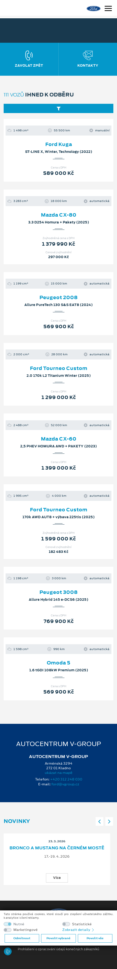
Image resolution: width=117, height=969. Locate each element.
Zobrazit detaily (78, 929)
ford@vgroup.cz (65, 784)
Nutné (18, 924)
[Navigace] (108, 9)
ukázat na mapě (58, 772)
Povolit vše (95, 938)
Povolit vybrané (58, 938)
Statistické (82, 924)
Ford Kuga (58, 144)
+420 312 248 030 (66, 779)
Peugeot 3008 (58, 592)
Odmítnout (21, 938)
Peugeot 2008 (58, 297)
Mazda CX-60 (58, 438)
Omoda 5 (58, 662)
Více (57, 877)
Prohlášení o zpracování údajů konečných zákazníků (58, 949)
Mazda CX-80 (58, 214)
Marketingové (25, 929)
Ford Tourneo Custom (58, 368)
